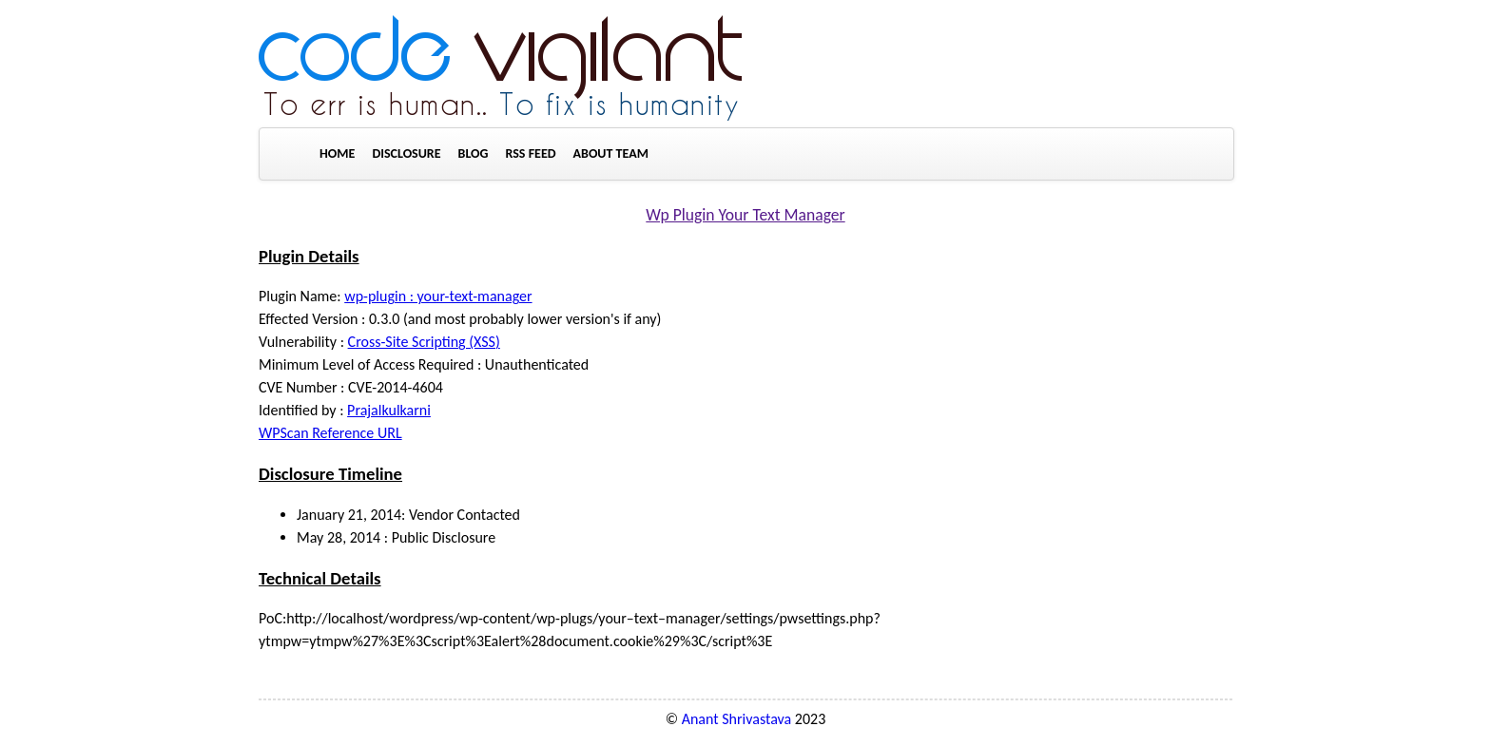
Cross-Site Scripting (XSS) (424, 342)
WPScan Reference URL (330, 433)
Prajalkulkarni (389, 410)
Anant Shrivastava (737, 719)
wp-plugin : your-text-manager (438, 296)
